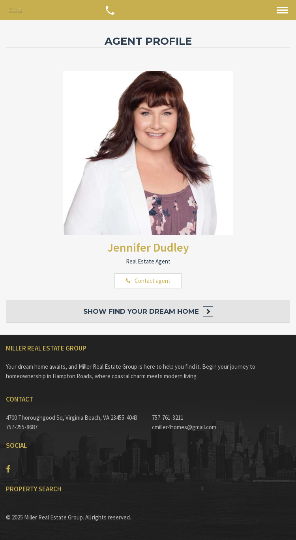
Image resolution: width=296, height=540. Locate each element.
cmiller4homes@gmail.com (184, 427)
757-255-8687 (21, 427)
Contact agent (152, 280)
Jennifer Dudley (148, 247)
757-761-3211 (168, 417)
